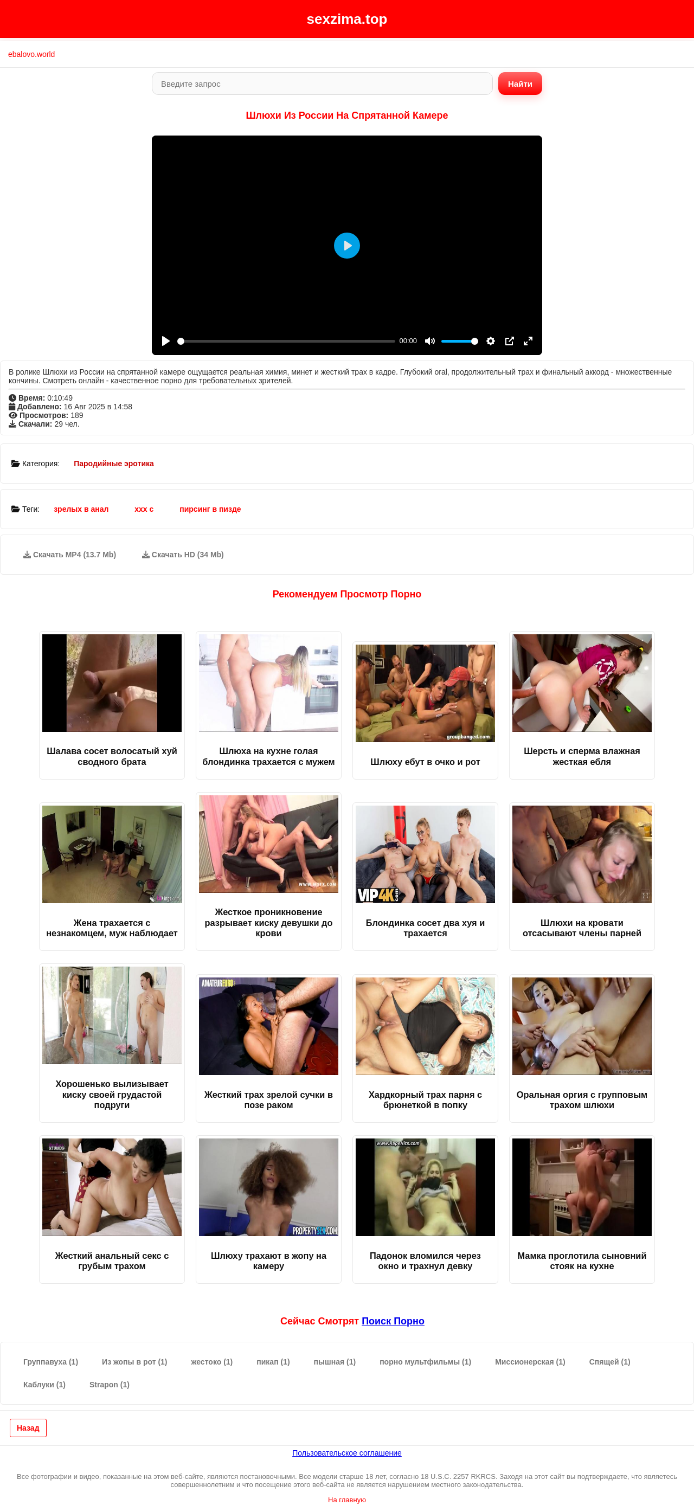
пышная (335, 1361)
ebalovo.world (31, 54)
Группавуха (50, 1361)
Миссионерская (530, 1361)
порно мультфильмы (425, 1361)
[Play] (166, 341)
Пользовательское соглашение (347, 1453)
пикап (273, 1361)
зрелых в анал (81, 509)
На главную (347, 1500)
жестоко (212, 1361)
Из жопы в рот (134, 1361)
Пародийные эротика (114, 463)
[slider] (286, 341)
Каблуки (44, 1384)
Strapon (109, 1384)
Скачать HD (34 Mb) (183, 554)
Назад (28, 1428)
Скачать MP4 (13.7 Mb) (69, 554)
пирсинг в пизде (210, 509)
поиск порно (393, 1321)
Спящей (610, 1361)
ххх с (143, 509)
